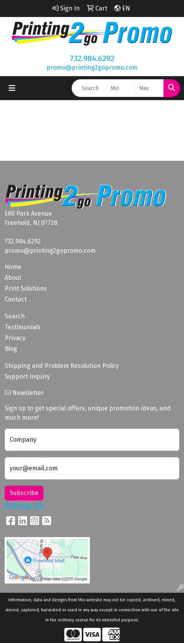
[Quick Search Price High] (149, 88)
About (13, 277)
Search (15, 316)
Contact (16, 299)
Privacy (15, 338)
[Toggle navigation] (12, 88)
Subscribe (24, 493)
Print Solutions (26, 288)
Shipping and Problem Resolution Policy (62, 365)
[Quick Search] (89, 88)
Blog (11, 348)
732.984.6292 (92, 58)
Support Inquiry (27, 376)
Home (13, 266)
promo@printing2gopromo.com (92, 67)
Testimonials (23, 327)
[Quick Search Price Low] (120, 88)
